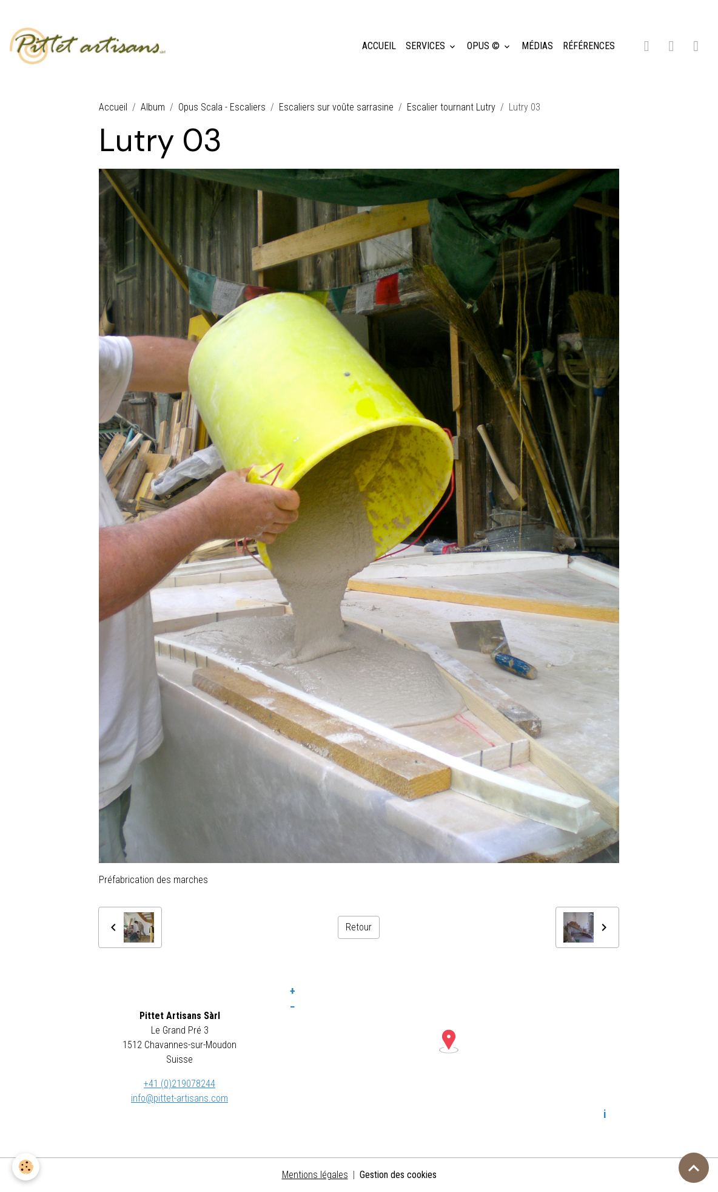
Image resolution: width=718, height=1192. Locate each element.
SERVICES (427, 46)
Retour (359, 927)
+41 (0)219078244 (179, 1083)
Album (153, 107)
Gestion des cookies (398, 1174)
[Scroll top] (694, 1168)
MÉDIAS (537, 46)
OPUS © (484, 46)
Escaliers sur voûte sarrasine (336, 107)
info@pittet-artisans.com (179, 1098)
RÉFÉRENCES (589, 46)
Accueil (113, 107)
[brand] (90, 46)
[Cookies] (25, 1166)
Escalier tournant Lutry (451, 107)
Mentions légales (315, 1174)
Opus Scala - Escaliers (222, 107)
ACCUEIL (379, 46)
